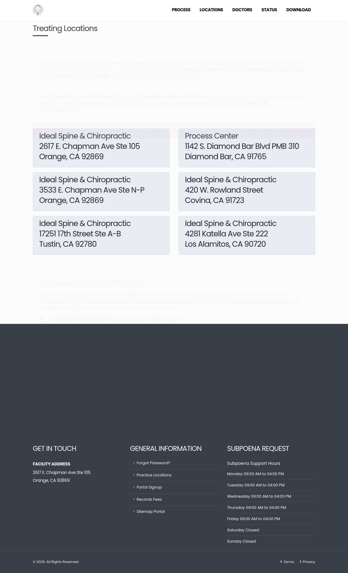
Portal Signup (149, 487)
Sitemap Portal (151, 511)
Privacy (309, 561)
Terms (288, 561)
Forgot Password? (153, 462)
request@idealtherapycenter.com (115, 304)
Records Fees (149, 499)
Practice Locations (154, 475)
